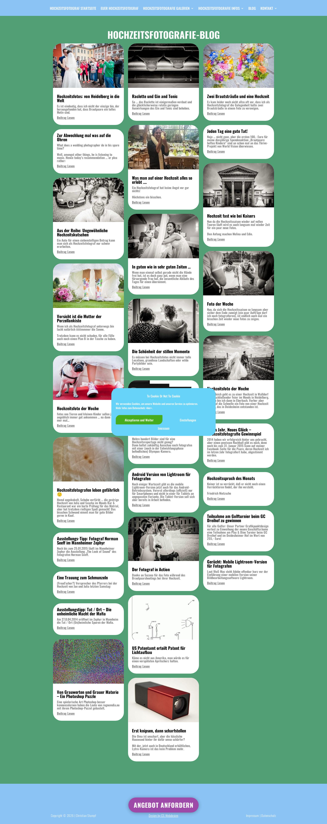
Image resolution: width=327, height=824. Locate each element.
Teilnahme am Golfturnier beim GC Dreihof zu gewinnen (236, 518)
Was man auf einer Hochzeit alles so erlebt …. (162, 180)
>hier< (149, 408)
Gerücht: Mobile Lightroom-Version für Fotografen (237, 563)
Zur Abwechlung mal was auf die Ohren (84, 137)
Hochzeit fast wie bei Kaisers (231, 216)
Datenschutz (268, 815)
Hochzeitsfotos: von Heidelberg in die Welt (88, 98)
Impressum (163, 428)
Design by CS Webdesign (163, 815)
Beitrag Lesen (66, 117)
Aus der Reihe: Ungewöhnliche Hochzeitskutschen (82, 232)
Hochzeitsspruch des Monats (231, 478)
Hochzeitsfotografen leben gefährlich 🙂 (88, 492)
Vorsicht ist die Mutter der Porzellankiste (79, 318)
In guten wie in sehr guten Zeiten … (161, 266)
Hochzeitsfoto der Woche (78, 408)
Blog (252, 9)
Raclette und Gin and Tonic (154, 96)
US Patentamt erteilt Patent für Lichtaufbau (158, 650)
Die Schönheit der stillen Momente (161, 351)
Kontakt (266, 9)
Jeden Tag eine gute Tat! (227, 131)
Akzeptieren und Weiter (139, 419)
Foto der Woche (220, 304)
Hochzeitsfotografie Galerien (166, 9)
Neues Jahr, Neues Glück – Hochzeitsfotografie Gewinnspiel (234, 431)
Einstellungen (188, 419)
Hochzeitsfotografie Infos (219, 9)
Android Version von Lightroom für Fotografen (161, 476)
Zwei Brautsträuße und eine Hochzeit (238, 96)
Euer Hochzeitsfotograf (119, 9)
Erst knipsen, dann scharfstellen (159, 730)
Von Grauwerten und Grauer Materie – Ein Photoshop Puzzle (87, 694)
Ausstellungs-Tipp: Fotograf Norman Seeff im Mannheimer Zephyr (87, 540)
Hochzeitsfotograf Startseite (73, 9)
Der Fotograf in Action (151, 569)
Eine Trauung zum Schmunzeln (82, 577)
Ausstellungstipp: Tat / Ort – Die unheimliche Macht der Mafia (84, 611)
